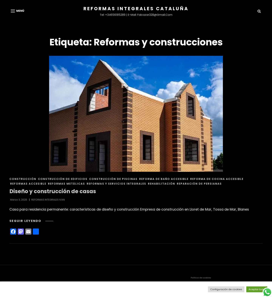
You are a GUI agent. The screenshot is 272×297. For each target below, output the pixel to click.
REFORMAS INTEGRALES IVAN (48, 199)
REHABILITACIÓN (161, 184)
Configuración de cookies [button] (226, 289)
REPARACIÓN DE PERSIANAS (199, 184)
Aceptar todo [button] (257, 289)
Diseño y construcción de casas (52, 191)
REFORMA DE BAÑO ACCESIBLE (164, 179)
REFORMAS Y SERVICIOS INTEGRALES (116, 184)
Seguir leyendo (31, 220)
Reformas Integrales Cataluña (136, 8)
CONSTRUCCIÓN (22, 179)
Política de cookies (201, 277)
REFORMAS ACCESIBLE (28, 184)
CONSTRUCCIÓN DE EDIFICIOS (62, 179)
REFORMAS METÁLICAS (66, 184)
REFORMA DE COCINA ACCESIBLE (216, 179)
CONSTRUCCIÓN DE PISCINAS (113, 179)
